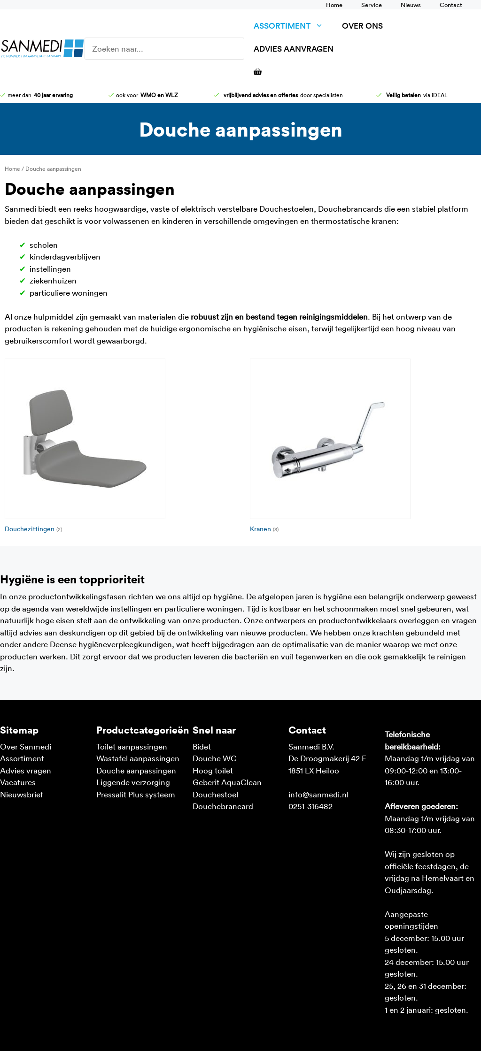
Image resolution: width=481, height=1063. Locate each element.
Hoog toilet (213, 770)
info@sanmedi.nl (318, 794)
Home (334, 4)
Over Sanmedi (25, 746)
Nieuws (411, 4)
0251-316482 (310, 806)
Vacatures (18, 782)
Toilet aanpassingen (131, 746)
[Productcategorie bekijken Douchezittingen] (118, 448)
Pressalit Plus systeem (135, 794)
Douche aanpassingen (136, 770)
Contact (451, 4)
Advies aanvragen (294, 48)
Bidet (202, 746)
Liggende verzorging (133, 782)
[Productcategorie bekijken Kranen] (363, 448)
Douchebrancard (223, 806)
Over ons (362, 25)
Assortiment (293, 25)
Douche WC (215, 758)
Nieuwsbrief (21, 794)
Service (371, 4)
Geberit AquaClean (227, 782)
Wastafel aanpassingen (137, 758)
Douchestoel (215, 794)
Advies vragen (25, 770)
